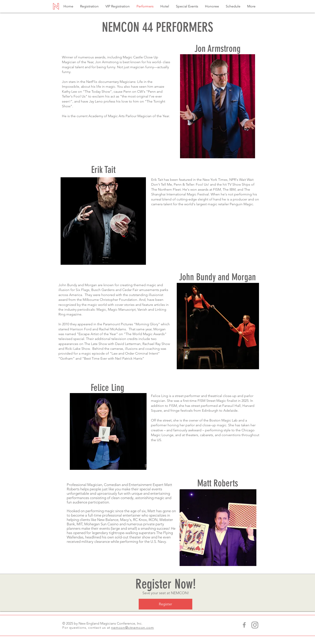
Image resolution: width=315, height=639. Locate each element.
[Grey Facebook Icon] (244, 625)
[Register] (165, 604)
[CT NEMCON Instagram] (254, 625)
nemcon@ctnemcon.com (132, 627)
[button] (251, 6)
